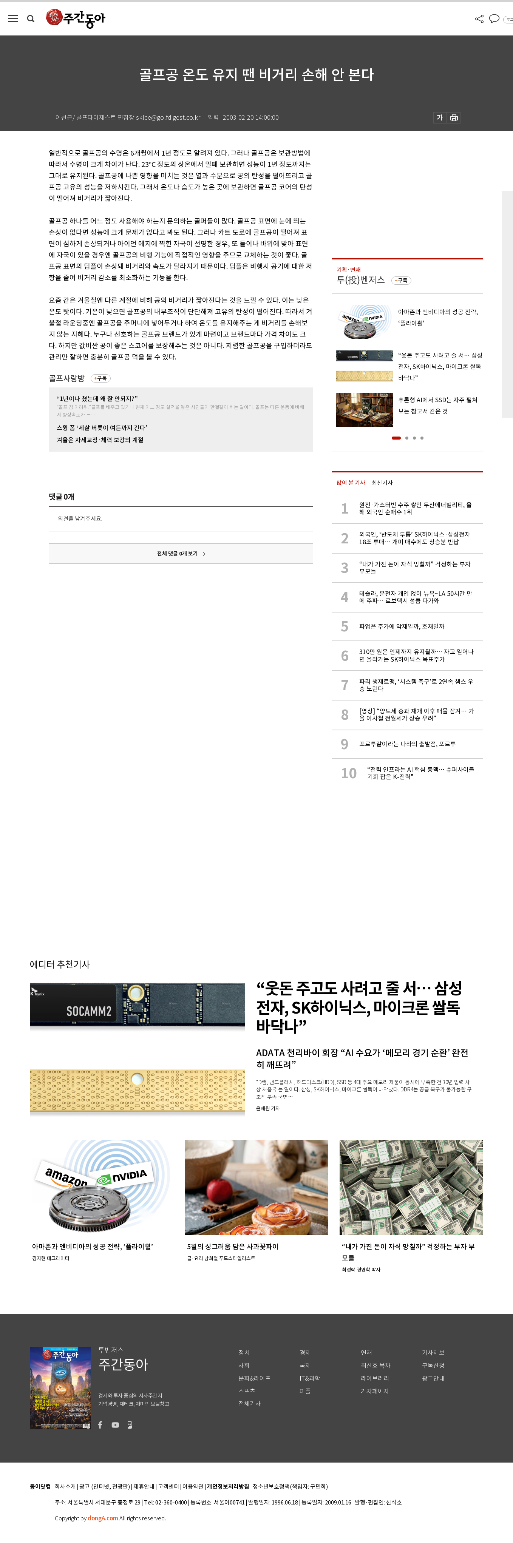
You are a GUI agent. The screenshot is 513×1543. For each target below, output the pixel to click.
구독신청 (433, 1365)
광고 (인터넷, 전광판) (104, 1487)
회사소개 (65, 1487)
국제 (305, 1365)
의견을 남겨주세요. (80, 518)
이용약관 (193, 1487)
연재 (366, 1352)
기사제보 (433, 1352)
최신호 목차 (376, 1365)
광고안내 (433, 1378)
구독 (102, 378)
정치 (244, 1352)
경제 (305, 1352)
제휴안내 (144, 1487)
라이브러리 (375, 1378)
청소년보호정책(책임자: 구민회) (290, 1487)
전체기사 (249, 1403)
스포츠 (246, 1391)
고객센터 (168, 1487)
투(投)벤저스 (361, 280)
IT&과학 (310, 1378)
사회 (244, 1365)
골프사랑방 (67, 378)
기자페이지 (375, 1391)
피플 (305, 1391)
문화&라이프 (254, 1378)
